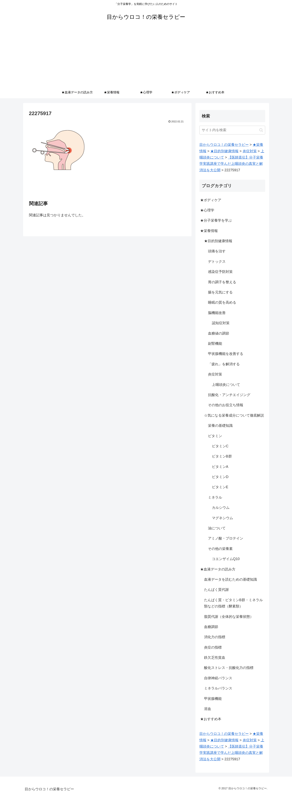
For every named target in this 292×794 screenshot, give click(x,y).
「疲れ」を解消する (224, 364)
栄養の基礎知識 (220, 426)
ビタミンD (220, 477)
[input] (232, 130)
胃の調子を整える (222, 282)
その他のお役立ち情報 (225, 405)
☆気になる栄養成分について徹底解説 (234, 415)
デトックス (217, 261)
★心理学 (207, 210)
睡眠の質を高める (222, 302)
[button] (261, 130)
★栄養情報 (209, 231)
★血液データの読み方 (217, 569)
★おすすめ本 (210, 719)
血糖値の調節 (218, 333)
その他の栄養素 (220, 549)
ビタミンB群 (222, 456)
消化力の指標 (214, 637)
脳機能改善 (217, 313)
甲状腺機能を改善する (225, 354)
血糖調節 (211, 627)
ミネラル (215, 497)
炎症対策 (215, 374)
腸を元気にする (220, 292)
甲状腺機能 (213, 699)
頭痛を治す (217, 251)
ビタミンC (220, 446)
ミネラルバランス (218, 688)
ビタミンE (220, 487)
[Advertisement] (146, 57)
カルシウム (221, 508)
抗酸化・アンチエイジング (229, 395)
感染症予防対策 (220, 272)
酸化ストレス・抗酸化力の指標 (228, 668)
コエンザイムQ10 (226, 559)
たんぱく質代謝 (216, 590)
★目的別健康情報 (218, 241)
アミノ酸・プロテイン (225, 538)
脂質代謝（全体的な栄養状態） (228, 617)
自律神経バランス (218, 678)
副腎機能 (215, 344)
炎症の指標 (213, 647)
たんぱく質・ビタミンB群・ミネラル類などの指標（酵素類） (233, 603)
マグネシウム (222, 518)
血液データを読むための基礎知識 (230, 579)
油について (217, 528)
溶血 (207, 709)
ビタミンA (220, 467)
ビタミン (215, 436)
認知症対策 (221, 323)
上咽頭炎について (226, 385)
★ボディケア (210, 200)
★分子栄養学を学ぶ (216, 220)
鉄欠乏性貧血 (214, 658)
